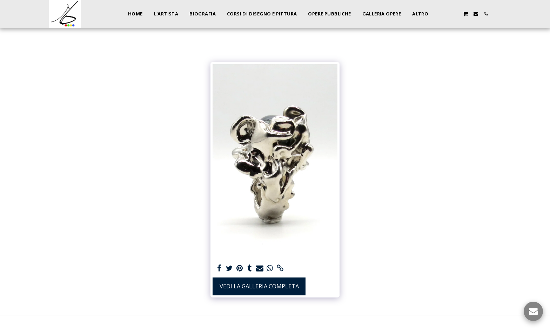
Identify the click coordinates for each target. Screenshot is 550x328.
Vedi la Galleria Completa (259, 286)
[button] (445, 14)
